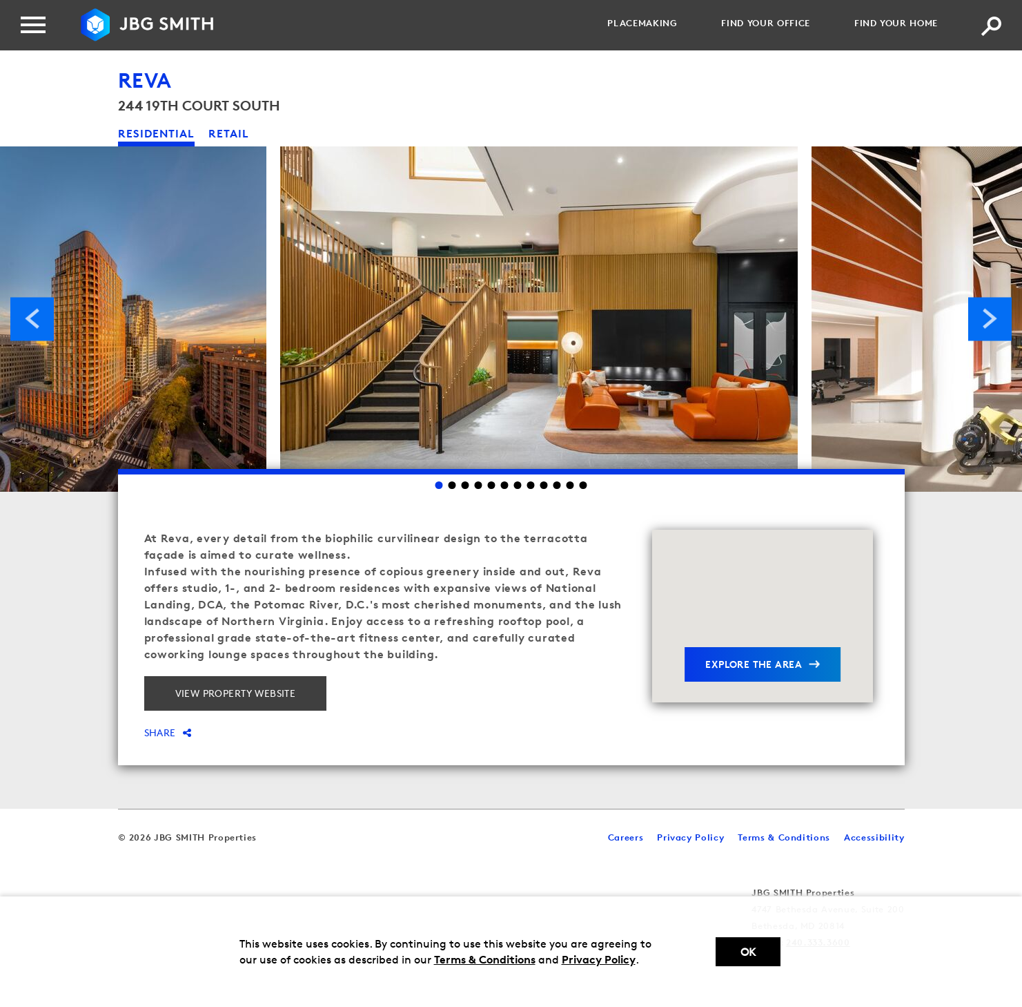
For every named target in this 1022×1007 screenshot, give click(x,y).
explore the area (753, 664)
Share (168, 732)
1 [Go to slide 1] (439, 485)
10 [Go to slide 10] (557, 485)
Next (990, 319)
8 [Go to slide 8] (531, 485)
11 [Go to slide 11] (570, 485)
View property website (235, 693)
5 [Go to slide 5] (491, 485)
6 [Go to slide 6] (505, 485)
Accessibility (874, 837)
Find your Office (765, 22)
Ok (748, 952)
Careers (626, 837)
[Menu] (33, 25)
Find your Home (896, 22)
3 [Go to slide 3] (465, 485)
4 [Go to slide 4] (478, 485)
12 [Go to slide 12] (583, 485)
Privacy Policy (599, 959)
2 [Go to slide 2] (452, 485)
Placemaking (642, 22)
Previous (32, 319)
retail (228, 133)
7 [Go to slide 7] (518, 485)
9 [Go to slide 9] (544, 485)
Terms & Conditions (484, 959)
